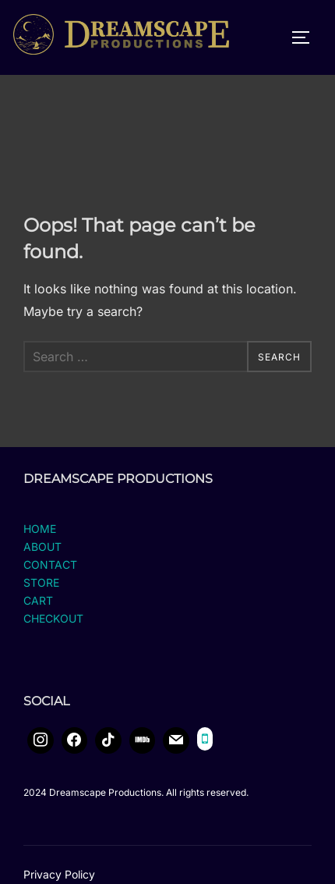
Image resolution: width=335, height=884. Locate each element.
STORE (41, 595)
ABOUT (42, 559)
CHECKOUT (53, 631)
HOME (39, 541)
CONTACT (50, 577)
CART (38, 613)
